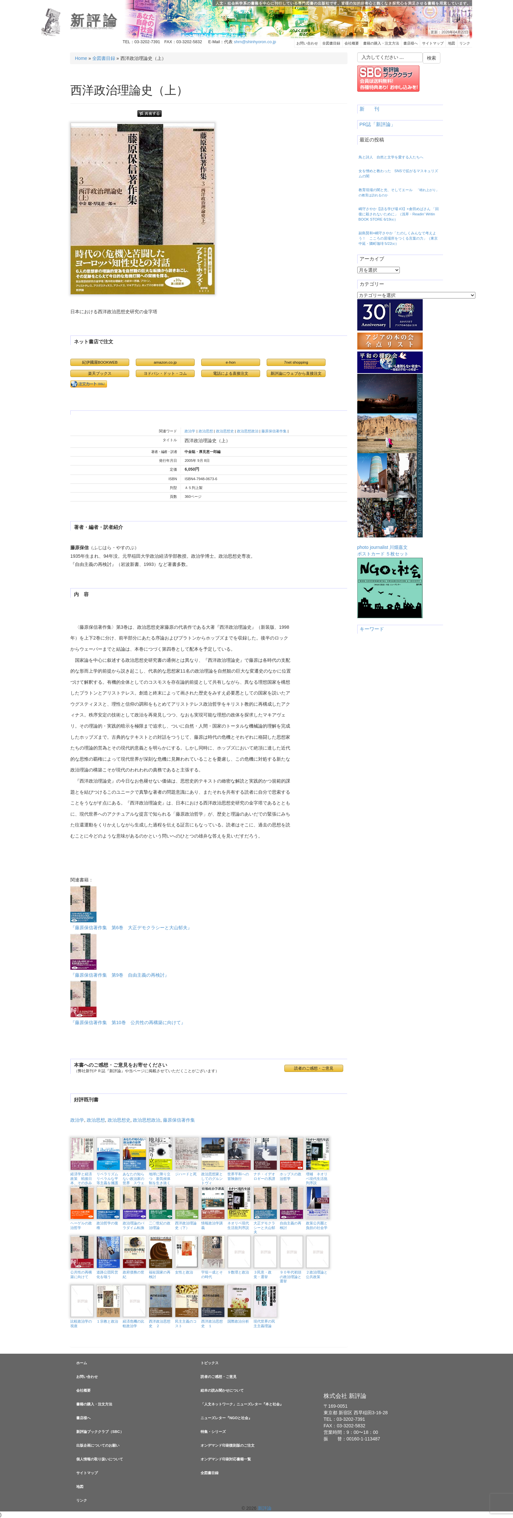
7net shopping (296, 362)
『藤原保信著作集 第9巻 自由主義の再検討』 (119, 955)
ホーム (81, 1363)
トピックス (210, 1363)
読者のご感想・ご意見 (313, 1068)
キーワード (372, 629)
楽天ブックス (100, 373)
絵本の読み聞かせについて (222, 1390)
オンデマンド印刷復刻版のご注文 (228, 1445)
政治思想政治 (247, 431)
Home (81, 58)
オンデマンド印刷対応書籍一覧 (226, 1459)
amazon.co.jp (165, 362)
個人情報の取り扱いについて (99, 1459)
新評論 (95, 20)
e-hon (231, 362)
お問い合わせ (307, 43)
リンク (464, 43)
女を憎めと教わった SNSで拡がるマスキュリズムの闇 (398, 173)
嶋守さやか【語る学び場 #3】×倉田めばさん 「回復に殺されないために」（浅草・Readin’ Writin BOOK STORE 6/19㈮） (399, 214)
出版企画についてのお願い (97, 1445)
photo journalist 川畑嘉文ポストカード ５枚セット (390, 465)
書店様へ (410, 43)
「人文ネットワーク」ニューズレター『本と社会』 (242, 1404)
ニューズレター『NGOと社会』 (226, 1418)
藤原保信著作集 (274, 431)
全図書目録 (331, 43)
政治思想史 (225, 431)
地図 (451, 43)
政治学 (190, 431)
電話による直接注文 (230, 373)
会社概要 (352, 43)
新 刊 (369, 109)
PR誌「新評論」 (378, 124)
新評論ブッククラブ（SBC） (100, 1432)
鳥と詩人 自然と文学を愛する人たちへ (391, 157)
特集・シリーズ (213, 1432)
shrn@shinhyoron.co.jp (255, 42)
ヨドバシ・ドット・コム (165, 373)
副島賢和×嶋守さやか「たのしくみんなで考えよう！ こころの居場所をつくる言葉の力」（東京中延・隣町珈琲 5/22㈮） (398, 238)
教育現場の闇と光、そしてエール (399, 192)
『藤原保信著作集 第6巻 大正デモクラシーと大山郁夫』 (131, 908)
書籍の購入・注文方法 (381, 43)
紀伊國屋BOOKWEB (100, 362)
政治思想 (206, 431)
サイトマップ (433, 43)
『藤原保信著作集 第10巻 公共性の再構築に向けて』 (128, 1003)
